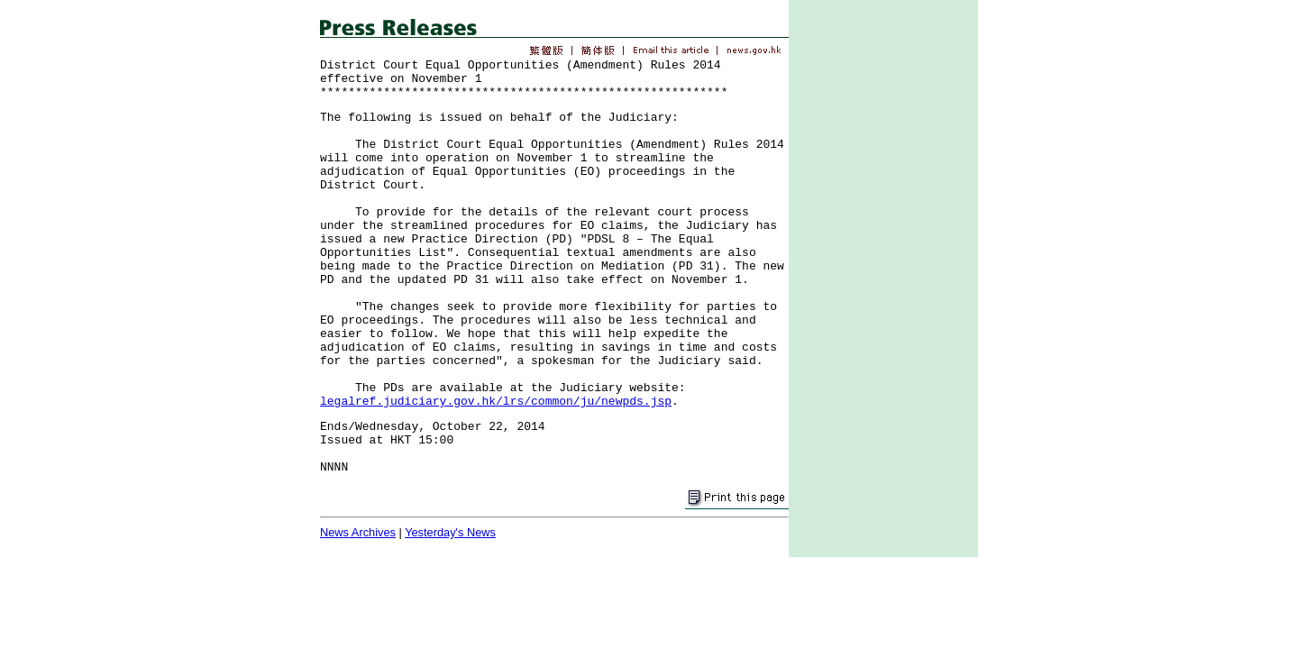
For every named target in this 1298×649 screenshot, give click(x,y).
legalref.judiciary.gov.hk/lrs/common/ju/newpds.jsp (496, 401)
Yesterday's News (450, 532)
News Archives (358, 532)
